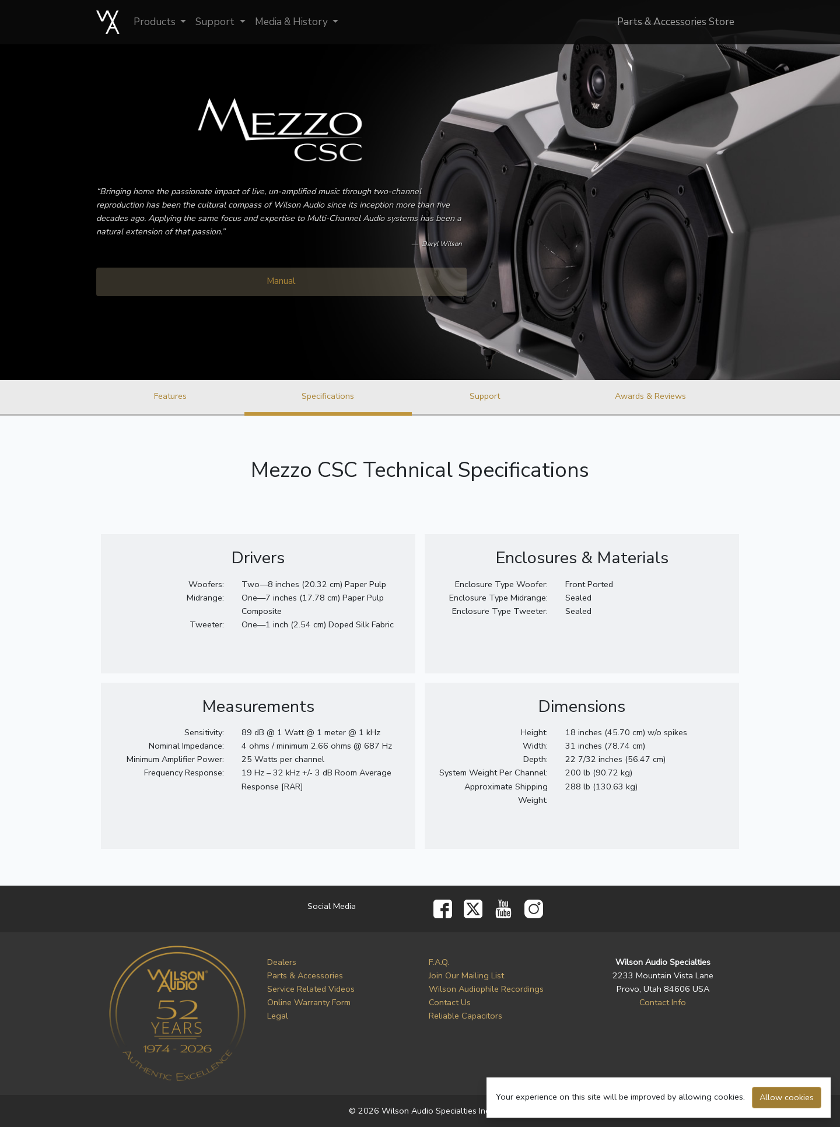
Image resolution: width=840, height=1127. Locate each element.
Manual (281, 281)
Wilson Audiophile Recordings (486, 989)
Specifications (328, 396)
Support (216, 22)
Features (170, 396)
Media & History (292, 22)
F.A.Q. (439, 962)
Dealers (281, 962)
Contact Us (450, 1002)
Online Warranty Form (309, 1002)
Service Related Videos (311, 989)
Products (156, 22)
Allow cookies (787, 1097)
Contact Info (662, 1002)
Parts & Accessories (305, 975)
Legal (277, 1015)
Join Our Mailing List (466, 975)
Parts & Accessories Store (675, 22)
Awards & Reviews (650, 396)
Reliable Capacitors (465, 1015)
